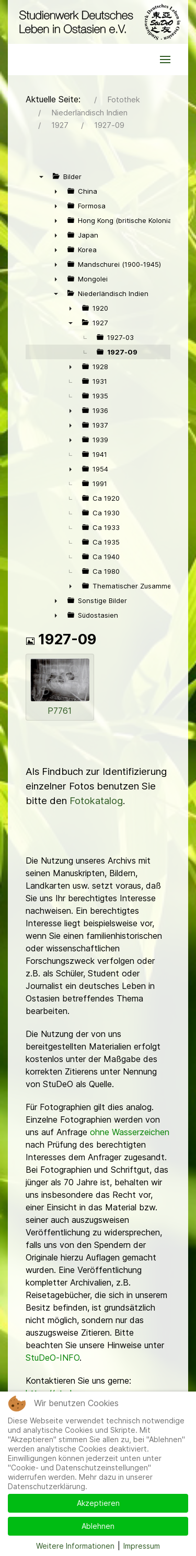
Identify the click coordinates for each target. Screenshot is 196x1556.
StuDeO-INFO (52, 1357)
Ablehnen (98, 1526)
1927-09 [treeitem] (122, 352)
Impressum (141, 1545)
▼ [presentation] (41, 176)
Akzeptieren (98, 1503)
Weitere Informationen (75, 1545)
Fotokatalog (96, 801)
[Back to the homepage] (98, 22)
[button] (165, 59)
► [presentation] (56, 191)
